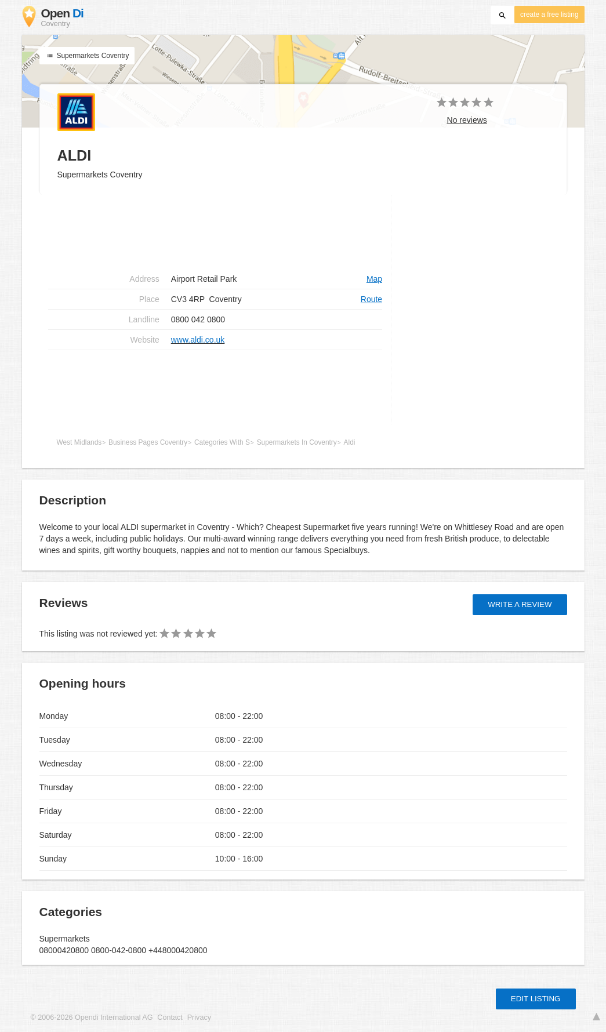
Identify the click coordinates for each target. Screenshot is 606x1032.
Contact (169, 1017)
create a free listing (549, 14)
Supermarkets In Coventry (297, 442)
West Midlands (79, 442)
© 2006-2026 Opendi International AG (92, 1017)
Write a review (519, 604)
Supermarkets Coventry (87, 56)
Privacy (199, 1017)
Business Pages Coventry (147, 442)
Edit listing (536, 998)
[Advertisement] (215, 387)
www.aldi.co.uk (198, 339)
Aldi (349, 442)
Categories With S (222, 442)
